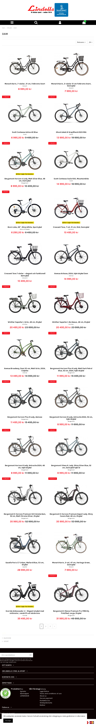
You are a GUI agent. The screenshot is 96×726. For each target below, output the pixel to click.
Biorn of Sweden (25, 229)
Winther (24, 324)
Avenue (71, 275)
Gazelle (25, 567)
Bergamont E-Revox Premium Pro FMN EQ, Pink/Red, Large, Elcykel (71, 612)
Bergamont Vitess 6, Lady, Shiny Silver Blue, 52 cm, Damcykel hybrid (71, 466)
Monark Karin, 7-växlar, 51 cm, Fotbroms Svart (25, 84)
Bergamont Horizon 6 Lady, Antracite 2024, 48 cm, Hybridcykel (25, 466)
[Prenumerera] (30, 655)
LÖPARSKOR (24, 696)
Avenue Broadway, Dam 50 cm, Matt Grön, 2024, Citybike (24, 369)
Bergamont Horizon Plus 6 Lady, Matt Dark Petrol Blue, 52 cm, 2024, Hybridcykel (71, 369)
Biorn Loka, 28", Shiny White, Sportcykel (25, 227)
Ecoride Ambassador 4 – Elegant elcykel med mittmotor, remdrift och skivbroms (25, 612)
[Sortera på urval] (81, 42)
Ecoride (25, 615)
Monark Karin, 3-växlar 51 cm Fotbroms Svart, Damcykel (71, 85)
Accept (8, 721)
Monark (24, 86)
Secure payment (46, 698)
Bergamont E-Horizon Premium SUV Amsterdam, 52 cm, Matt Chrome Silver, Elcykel (25, 515)
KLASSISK (7, 638)
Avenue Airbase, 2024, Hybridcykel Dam (71, 273)
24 (90, 42)
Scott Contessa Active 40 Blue (25, 132)
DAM (4, 633)
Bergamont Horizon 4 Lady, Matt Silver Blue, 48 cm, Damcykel (25, 180)
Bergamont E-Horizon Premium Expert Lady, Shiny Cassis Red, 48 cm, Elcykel (71, 515)
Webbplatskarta (46, 703)
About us (43, 696)
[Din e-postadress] (14, 655)
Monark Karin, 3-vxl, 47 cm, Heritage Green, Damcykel (71, 564)
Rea (21, 689)
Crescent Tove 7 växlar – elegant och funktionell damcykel (24, 274)
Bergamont (24, 183)
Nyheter (23, 691)
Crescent (71, 229)
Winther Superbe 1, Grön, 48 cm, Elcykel (25, 322)
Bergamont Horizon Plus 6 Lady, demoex (24, 417)
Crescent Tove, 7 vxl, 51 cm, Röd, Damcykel (71, 227)
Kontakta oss (45, 701)
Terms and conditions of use (51, 693)
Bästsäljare (24, 693)
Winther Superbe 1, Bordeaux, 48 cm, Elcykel (71, 322)
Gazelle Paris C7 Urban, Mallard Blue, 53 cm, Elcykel (25, 564)
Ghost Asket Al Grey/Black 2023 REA (71, 132)
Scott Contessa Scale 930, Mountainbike (71, 179)
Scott (25, 134)
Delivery (43, 689)
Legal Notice (44, 691)
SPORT (6, 641)
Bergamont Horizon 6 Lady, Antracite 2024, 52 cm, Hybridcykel (71, 418)
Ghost (71, 134)
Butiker (42, 705)
